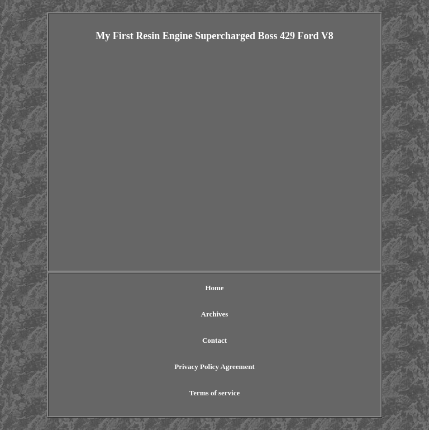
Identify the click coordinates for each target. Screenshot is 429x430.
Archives (214, 314)
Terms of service (214, 393)
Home (214, 287)
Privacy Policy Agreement (214, 366)
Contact (214, 340)
